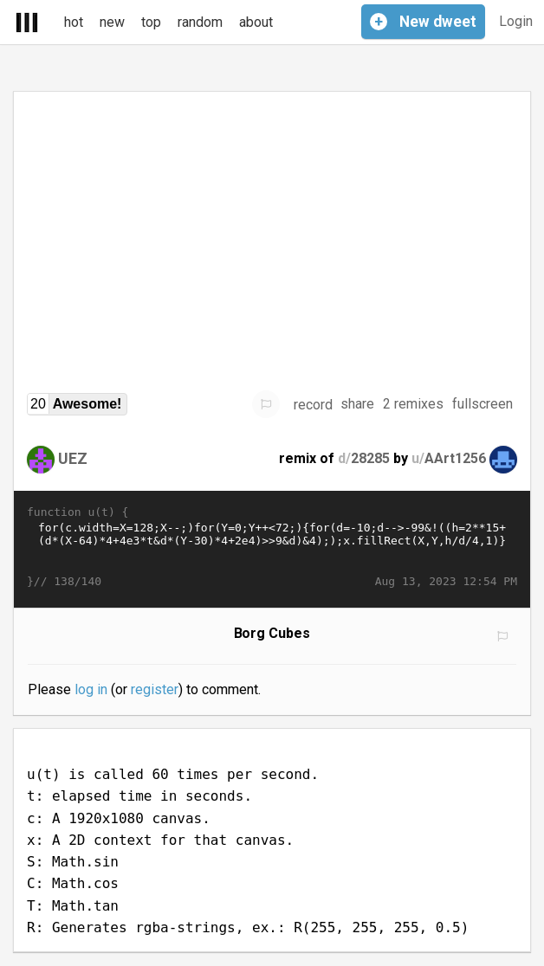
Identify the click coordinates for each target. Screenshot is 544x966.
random (200, 22)
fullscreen (482, 404)
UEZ (72, 457)
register (154, 689)
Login (516, 21)
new (112, 22)
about (256, 22)
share (357, 404)
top (151, 22)
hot (73, 22)
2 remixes (413, 404)
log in (90, 689)
